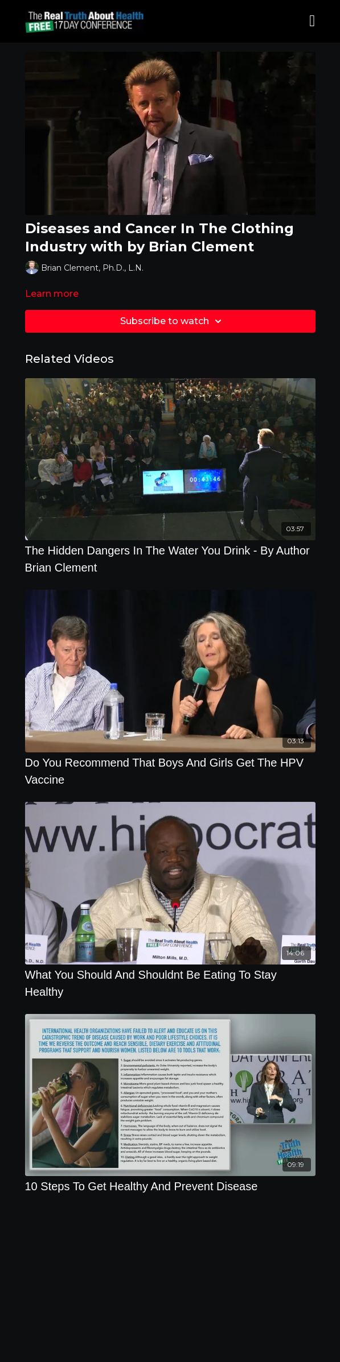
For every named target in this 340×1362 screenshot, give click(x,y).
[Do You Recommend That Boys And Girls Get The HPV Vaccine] (170, 771)
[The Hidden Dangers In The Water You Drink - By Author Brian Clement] (170, 559)
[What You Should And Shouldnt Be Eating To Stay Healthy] (170, 983)
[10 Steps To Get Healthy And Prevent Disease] (170, 1186)
